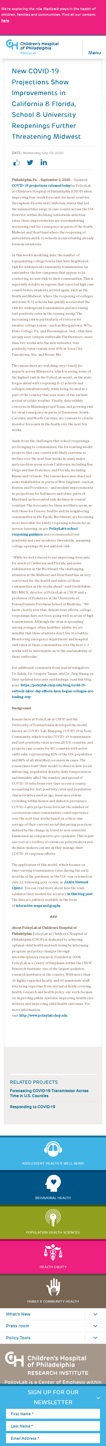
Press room (17, 1326)
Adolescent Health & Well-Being (53, 1163)
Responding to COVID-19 (32, 1106)
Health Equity (53, 1267)
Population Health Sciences (53, 1232)
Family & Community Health (53, 1301)
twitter (32, 162)
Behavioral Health (53, 1198)
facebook (18, 162)
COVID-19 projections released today (41, 185)
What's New (18, 1314)
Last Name (22, 1426)
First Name (22, 1414)
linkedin (45, 162)
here (5, 20)
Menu (94, 52)
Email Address (25, 1438)
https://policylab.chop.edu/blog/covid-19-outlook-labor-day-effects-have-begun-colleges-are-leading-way (53, 691)
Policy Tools (18, 1338)
